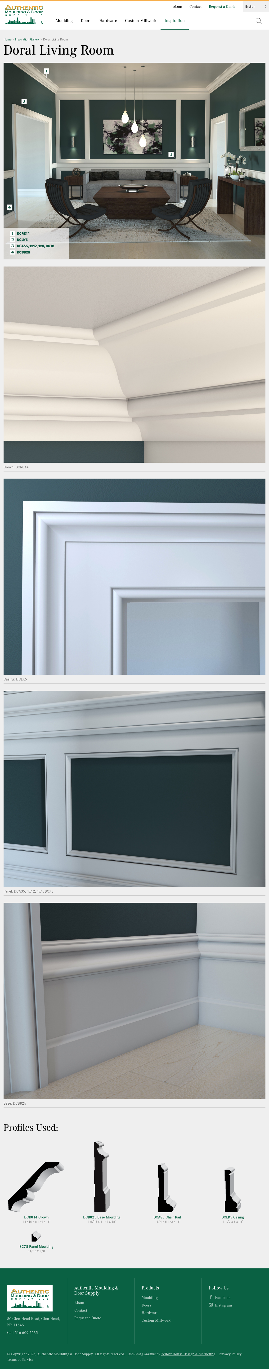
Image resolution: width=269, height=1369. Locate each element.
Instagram (223, 1305)
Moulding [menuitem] (64, 20)
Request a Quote (222, 6)
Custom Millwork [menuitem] (141, 20)
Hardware (150, 1312)
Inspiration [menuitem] (175, 20)
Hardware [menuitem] (108, 20)
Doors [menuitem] (86, 20)
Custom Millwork (156, 1320)
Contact (195, 6)
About (177, 6)
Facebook (223, 1297)
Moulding (150, 1297)
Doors (146, 1305)
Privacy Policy (230, 1353)
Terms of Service (20, 1359)
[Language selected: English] (256, 6)
